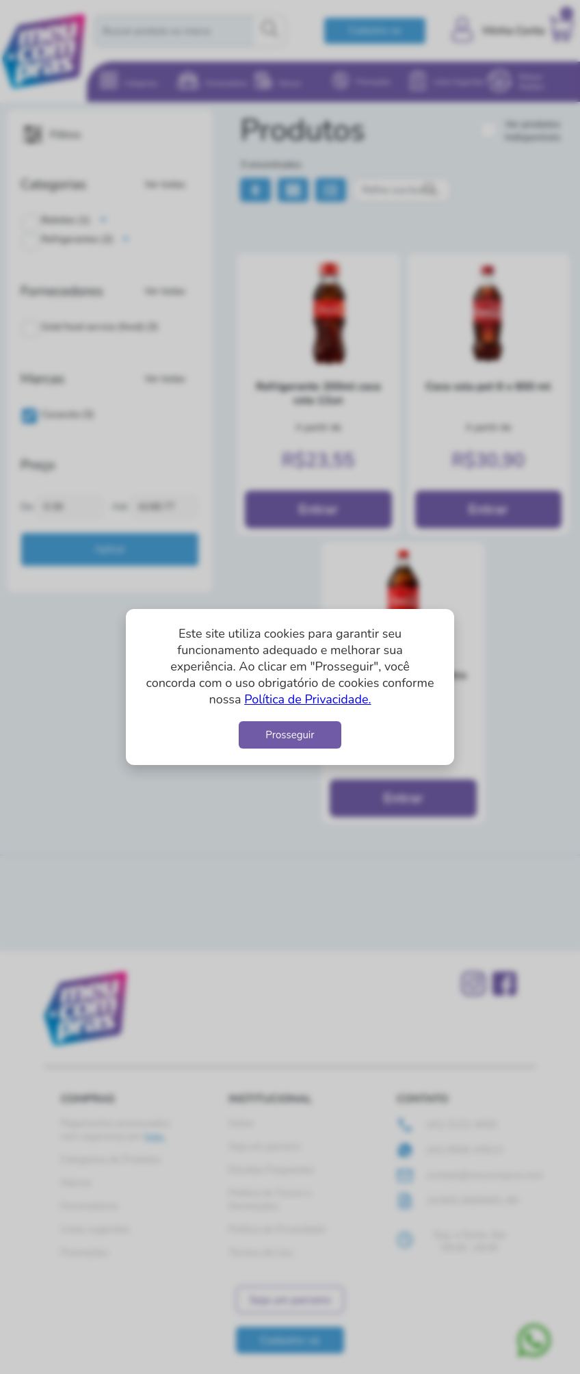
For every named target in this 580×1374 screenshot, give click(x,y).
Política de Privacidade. (307, 699)
